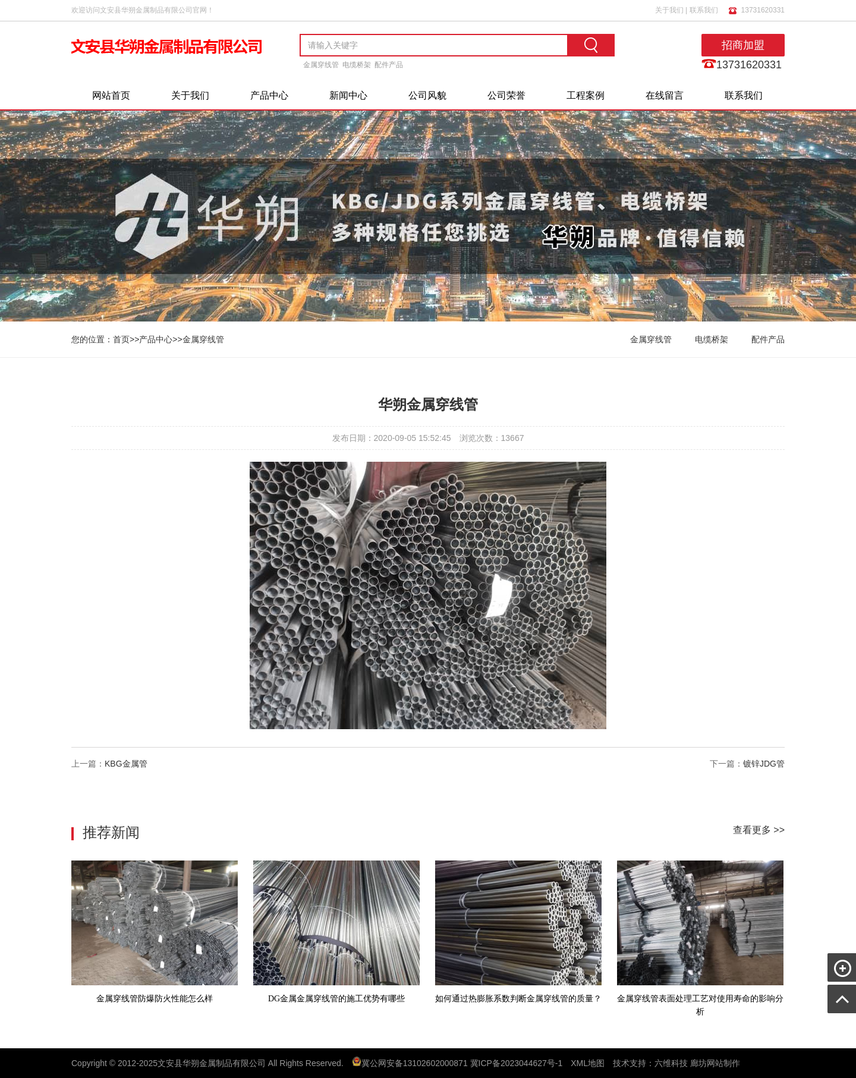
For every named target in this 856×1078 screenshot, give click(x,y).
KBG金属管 (126, 763)
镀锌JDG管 (764, 763)
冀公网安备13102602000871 (414, 1063)
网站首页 (111, 95)
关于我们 (669, 10)
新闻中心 (348, 95)
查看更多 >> (759, 830)
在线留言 (665, 95)
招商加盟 (743, 45)
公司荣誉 (506, 95)
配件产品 (388, 65)
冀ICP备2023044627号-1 (516, 1063)
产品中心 (269, 95)
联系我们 (704, 10)
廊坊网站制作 (715, 1063)
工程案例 (586, 95)
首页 (121, 339)
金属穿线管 (321, 65)
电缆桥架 (356, 65)
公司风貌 (427, 95)
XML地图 (588, 1063)
